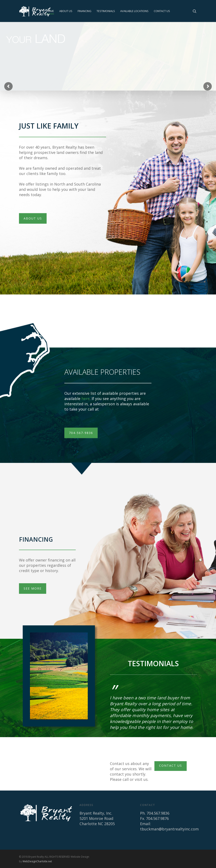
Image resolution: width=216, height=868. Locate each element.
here (85, 398)
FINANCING (84, 11)
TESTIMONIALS (106, 11)
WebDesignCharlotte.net (37, 861)
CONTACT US (162, 11)
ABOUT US (65, 11)
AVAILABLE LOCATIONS (134, 11)
